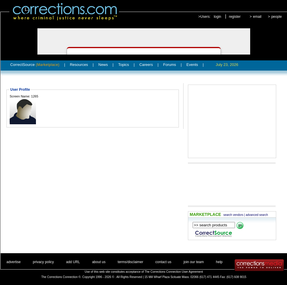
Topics (123, 64)
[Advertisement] (232, 121)
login (217, 17)
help (219, 262)
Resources (79, 64)
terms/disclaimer (130, 262)
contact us (163, 262)
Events (192, 64)
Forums (169, 64)
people (276, 17)
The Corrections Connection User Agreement (174, 271)
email (257, 17)
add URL (73, 262)
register (235, 17)
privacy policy (43, 262)
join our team (194, 262)
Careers (146, 64)
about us (99, 262)
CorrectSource (35, 64)
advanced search (257, 214)
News (103, 64)
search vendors (233, 214)
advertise (13, 262)
